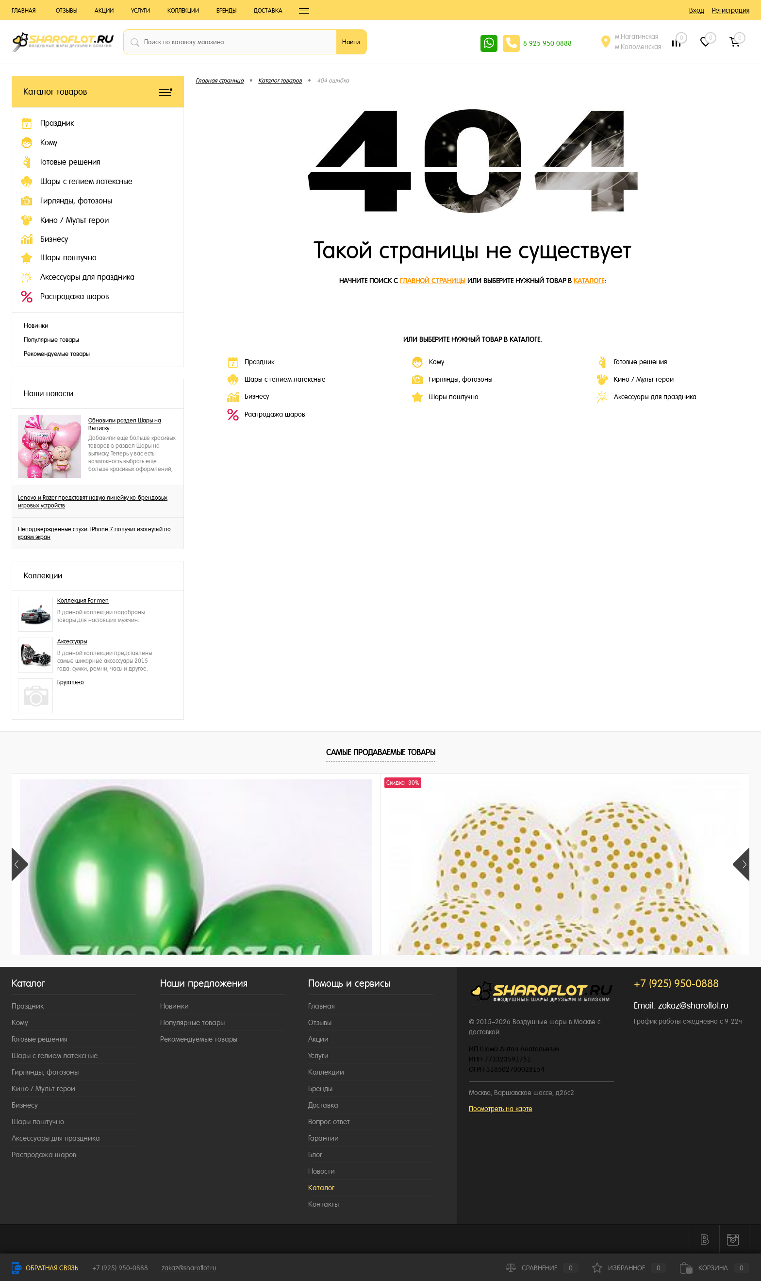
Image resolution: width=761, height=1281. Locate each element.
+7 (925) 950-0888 (120, 1268)
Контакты (323, 1204)
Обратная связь (45, 1268)
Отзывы (66, 10)
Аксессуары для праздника (646, 397)
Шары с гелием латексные (276, 380)
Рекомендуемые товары (57, 353)
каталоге (589, 281)
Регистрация (730, 10)
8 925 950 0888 (547, 43)
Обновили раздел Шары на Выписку (124, 424)
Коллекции (183, 10)
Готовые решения (631, 362)
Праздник (250, 362)
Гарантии (323, 1138)
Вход (696, 10)
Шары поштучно (445, 397)
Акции (104, 10)
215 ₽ (85, 951)
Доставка (268, 10)
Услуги (140, 10)
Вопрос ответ (329, 1121)
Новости (321, 1171)
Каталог (321, 1187)
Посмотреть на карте (500, 1108)
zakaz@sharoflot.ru (693, 1005)
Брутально (70, 682)
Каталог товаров (97, 91)
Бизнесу (248, 397)
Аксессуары (72, 641)
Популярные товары (51, 339)
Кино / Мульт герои (635, 380)
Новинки (36, 325)
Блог (315, 1154)
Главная (23, 10)
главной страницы (432, 281)
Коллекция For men (83, 600)
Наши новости (48, 393)
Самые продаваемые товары (380, 752)
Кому (428, 362)
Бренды (226, 10)
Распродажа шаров (266, 415)
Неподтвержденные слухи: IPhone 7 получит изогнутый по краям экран (94, 533)
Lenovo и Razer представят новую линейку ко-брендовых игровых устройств (92, 501)
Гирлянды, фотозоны (452, 380)
